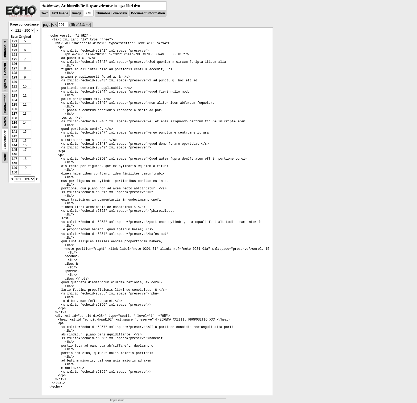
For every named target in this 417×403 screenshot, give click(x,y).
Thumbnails (5, 50)
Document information (148, 13)
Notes (5, 121)
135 (14, 104)
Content (5, 69)
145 (14, 150)
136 (14, 109)
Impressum (117, 400)
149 (14, 168)
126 (14, 64)
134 (14, 100)
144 (14, 145)
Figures (5, 84)
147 (14, 159)
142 (14, 136)
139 (14, 122)
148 (14, 163)
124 (14, 55)
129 (14, 77)
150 (14, 172)
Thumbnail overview (111, 13)
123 (14, 50)
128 (14, 73)
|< (52, 25)
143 (14, 141)
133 (14, 95)
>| (89, 25)
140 (14, 127)
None (5, 157)
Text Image (60, 13)
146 (14, 154)
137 (14, 113)
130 (14, 82)
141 (14, 132)
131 (14, 86)
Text (44, 13)
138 (14, 118)
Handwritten (5, 104)
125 (14, 59)
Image (77, 13)
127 (14, 68)
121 (14, 41)
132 (14, 91)
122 (14, 46)
